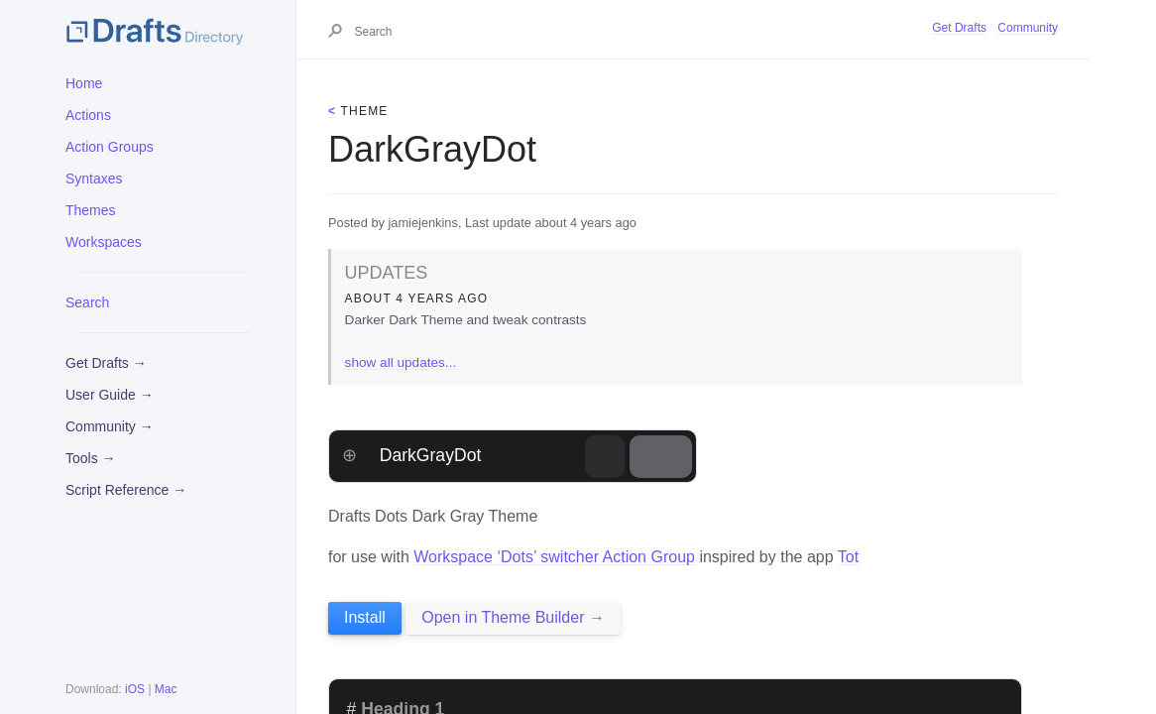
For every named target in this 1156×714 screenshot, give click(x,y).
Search (87, 302)
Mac (166, 689)
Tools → (90, 458)
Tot (848, 556)
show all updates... (401, 362)
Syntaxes (94, 178)
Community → (109, 426)
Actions (88, 115)
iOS (135, 689)
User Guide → (109, 395)
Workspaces (103, 242)
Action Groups (109, 147)
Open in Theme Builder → (513, 617)
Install (365, 617)
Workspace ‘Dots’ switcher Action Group (554, 556)
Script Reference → (125, 490)
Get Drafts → (106, 363)
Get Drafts (959, 28)
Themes (90, 210)
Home (83, 83)
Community (1027, 28)
